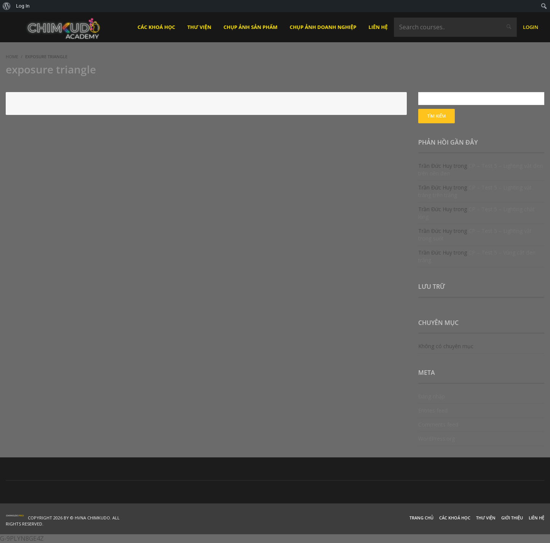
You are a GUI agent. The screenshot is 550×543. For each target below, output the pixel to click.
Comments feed (438, 424)
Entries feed (433, 410)
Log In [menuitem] (23, 6)
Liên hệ (536, 518)
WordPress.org (436, 438)
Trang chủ (421, 518)
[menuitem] (6, 6)
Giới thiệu (512, 518)
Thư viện (486, 518)
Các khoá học (454, 518)
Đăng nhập (431, 396)
